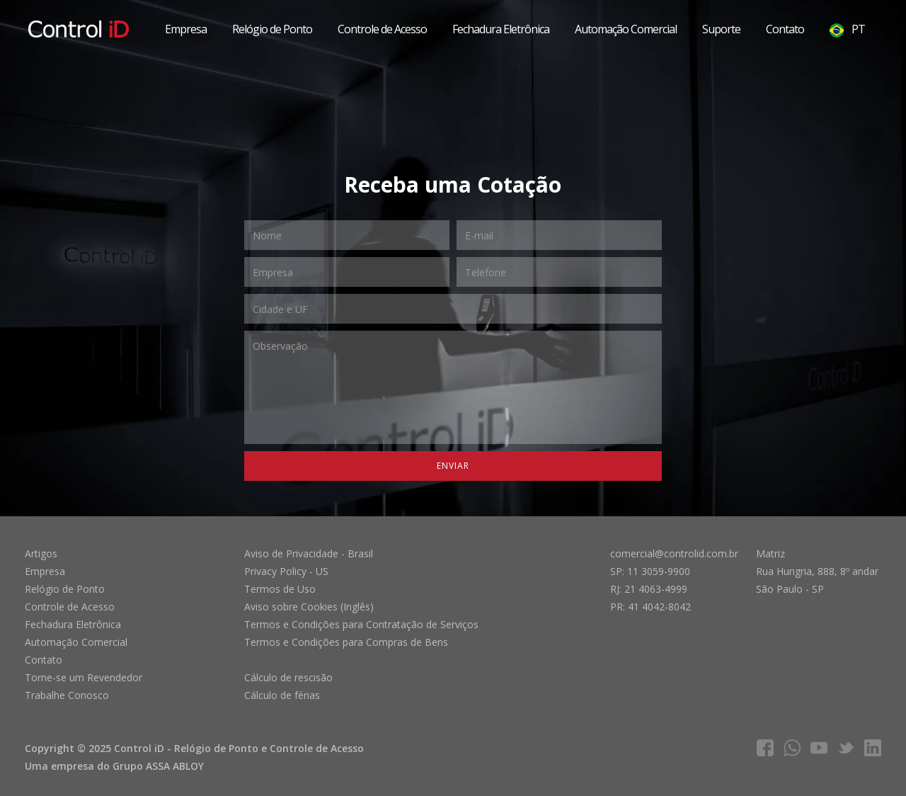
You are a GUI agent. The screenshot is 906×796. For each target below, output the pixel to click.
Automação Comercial (626, 29)
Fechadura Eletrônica (500, 29)
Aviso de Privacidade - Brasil (308, 553)
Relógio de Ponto (272, 29)
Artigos (41, 553)
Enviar (453, 466)
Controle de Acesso (382, 29)
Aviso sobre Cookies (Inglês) (309, 606)
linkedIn (872, 747)
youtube (818, 747)
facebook (765, 747)
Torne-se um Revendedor (83, 677)
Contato (785, 29)
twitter (845, 747)
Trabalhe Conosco (67, 695)
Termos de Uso (280, 589)
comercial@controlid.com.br (674, 553)
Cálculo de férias (282, 695)
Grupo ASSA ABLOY (158, 766)
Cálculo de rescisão (288, 677)
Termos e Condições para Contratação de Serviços (361, 624)
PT (847, 29)
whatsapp (792, 747)
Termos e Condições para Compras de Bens (346, 642)
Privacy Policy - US (286, 571)
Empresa (186, 29)
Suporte (721, 29)
